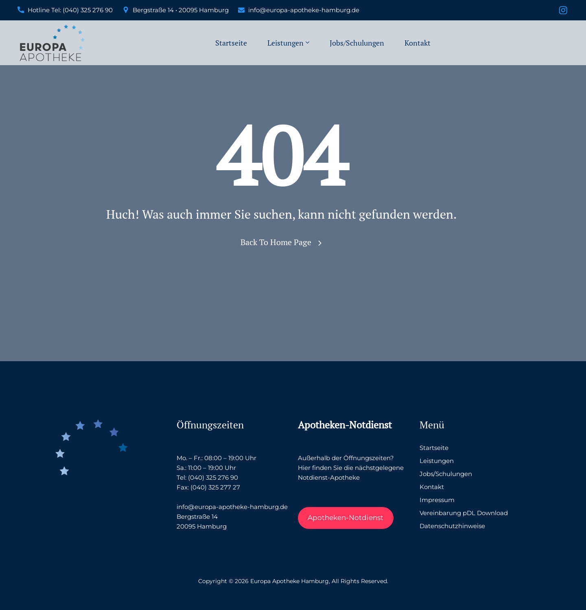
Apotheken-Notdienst (345, 517)
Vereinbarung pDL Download (464, 513)
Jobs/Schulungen (357, 43)
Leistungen (285, 43)
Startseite (231, 43)
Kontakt (418, 43)
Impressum (437, 500)
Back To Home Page (276, 242)
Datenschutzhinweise (452, 526)
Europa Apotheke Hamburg (289, 581)
